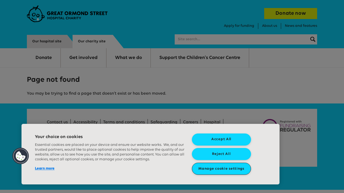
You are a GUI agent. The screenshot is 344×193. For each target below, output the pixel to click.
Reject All (221, 154)
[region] (151, 154)
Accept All (221, 139)
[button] (20, 156)
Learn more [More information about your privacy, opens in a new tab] (45, 168)
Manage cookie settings (221, 169)
